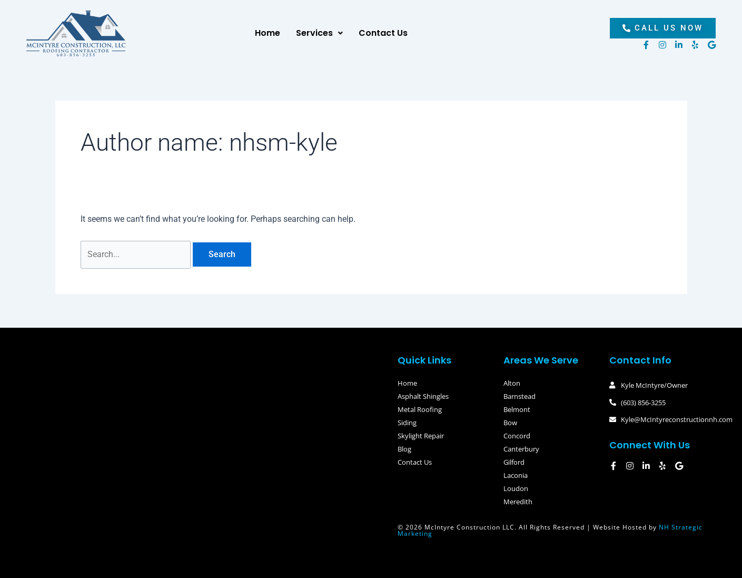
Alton (511, 383)
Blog (404, 449)
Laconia (515, 475)
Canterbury (521, 449)
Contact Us (383, 33)
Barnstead (519, 396)
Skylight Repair (421, 435)
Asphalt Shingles (423, 396)
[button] (319, 33)
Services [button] (319, 33)
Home (267, 33)
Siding (407, 422)
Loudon (515, 488)
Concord (516, 435)
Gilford (514, 462)
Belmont (516, 409)
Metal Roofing (420, 409)
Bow (510, 422)
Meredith (517, 501)
